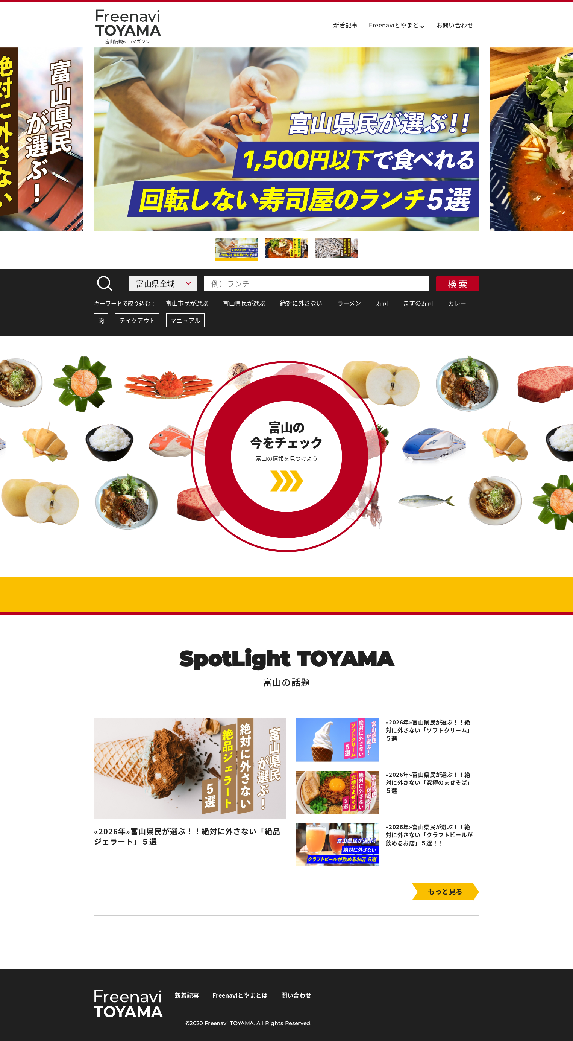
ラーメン (349, 302)
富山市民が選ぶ (187, 302)
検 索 (458, 283)
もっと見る (445, 891)
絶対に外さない (301, 302)
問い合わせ (296, 995)
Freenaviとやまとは (397, 24)
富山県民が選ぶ (244, 302)
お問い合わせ (455, 24)
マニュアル (185, 320)
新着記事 (345, 24)
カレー (457, 302)
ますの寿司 (418, 302)
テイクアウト (137, 320)
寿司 (382, 302)
